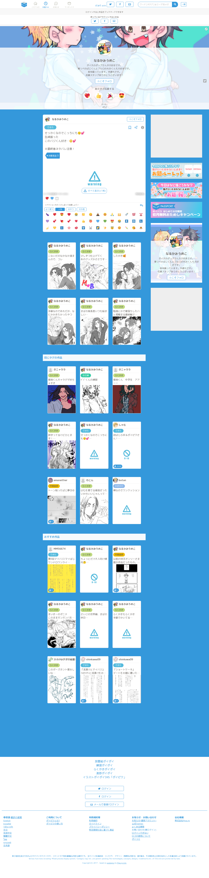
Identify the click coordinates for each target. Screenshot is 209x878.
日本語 (6, 845)
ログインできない (140, 832)
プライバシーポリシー (99, 826)
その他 (81, 209)
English (6, 820)
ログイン (104, 788)
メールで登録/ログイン (104, 804)
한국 (5, 829)
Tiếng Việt (8, 826)
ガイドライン (95, 823)
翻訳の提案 (16, 817)
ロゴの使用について (141, 836)
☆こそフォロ (104, 81)
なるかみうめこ (104, 60)
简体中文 (7, 832)
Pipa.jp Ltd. (122, 863)
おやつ (71, 209)
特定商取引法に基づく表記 (101, 829)
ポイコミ (136, 839)
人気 (60, 209)
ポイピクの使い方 (54, 823)
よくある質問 (138, 826)
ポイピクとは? (53, 820)
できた (50, 127)
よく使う (49, 209)
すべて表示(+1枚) (94, 190)
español (7, 823)
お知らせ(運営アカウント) (144, 820)
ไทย (5, 839)
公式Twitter (137, 823)
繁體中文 (7, 836)
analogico (110, 863)
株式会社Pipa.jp (182, 820)
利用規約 (93, 820)
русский (7, 842)
